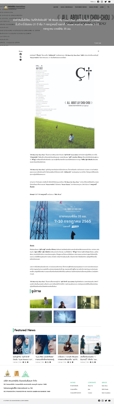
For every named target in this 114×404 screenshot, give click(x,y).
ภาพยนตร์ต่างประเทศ (75, 393)
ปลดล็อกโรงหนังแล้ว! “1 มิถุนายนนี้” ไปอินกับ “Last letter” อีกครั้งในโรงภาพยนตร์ (89, 359)
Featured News (81, 7)
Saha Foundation (106, 393)
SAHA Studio (105, 389)
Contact (90, 393)
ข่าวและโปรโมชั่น (74, 386)
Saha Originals (67, 7)
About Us (90, 386)
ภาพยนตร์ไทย (73, 389)
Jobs (102, 7)
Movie (55, 7)
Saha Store (93, 7)
